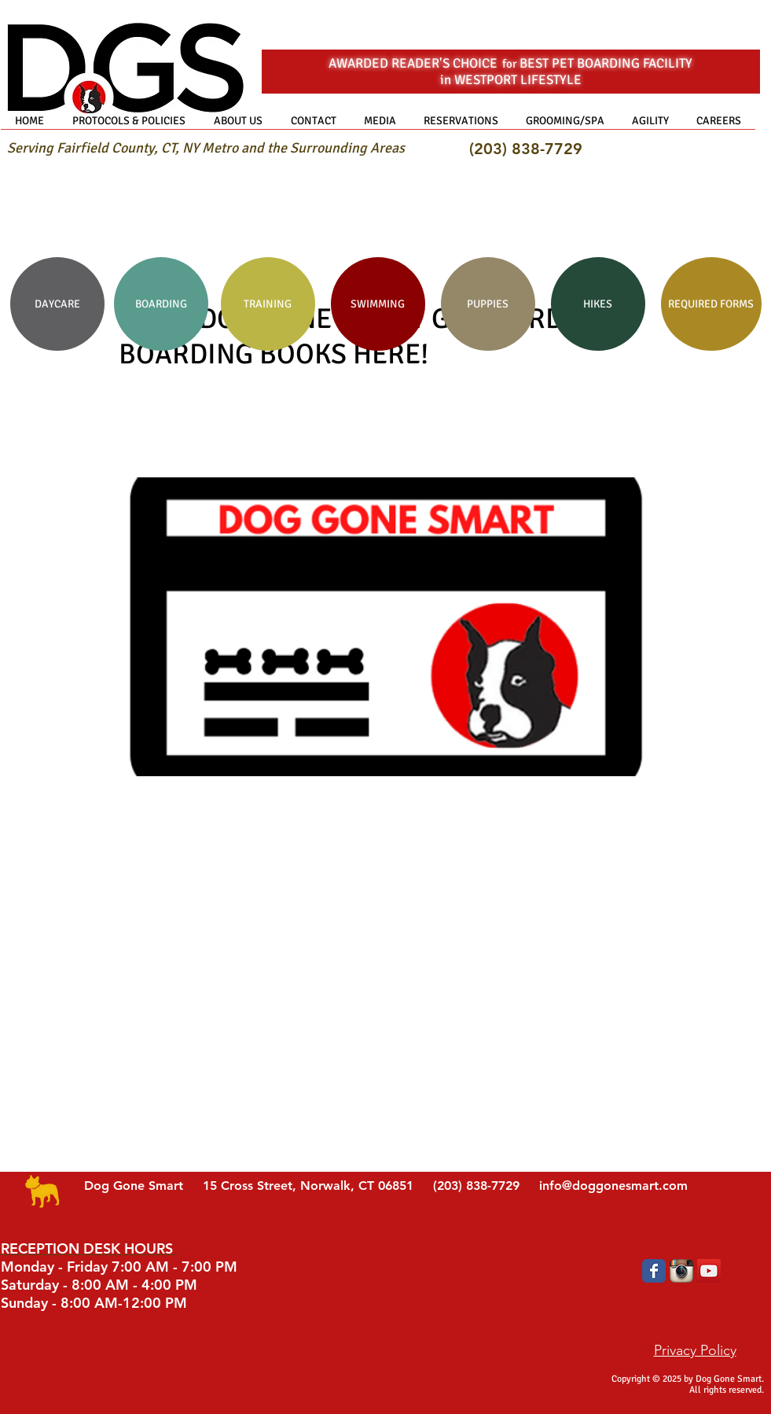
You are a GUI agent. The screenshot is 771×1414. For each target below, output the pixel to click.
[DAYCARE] (57, 304)
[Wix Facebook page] (654, 1271)
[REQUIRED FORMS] (711, 304)
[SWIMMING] (378, 304)
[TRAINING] (268, 304)
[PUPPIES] (488, 304)
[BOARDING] (161, 304)
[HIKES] (598, 304)
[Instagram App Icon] (681, 1271)
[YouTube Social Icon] (709, 1271)
